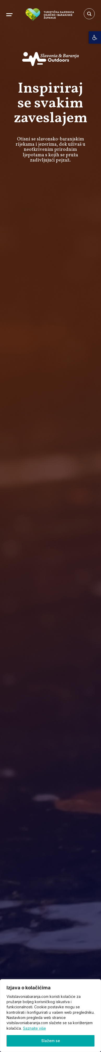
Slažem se (50, 1040)
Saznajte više (34, 1028)
